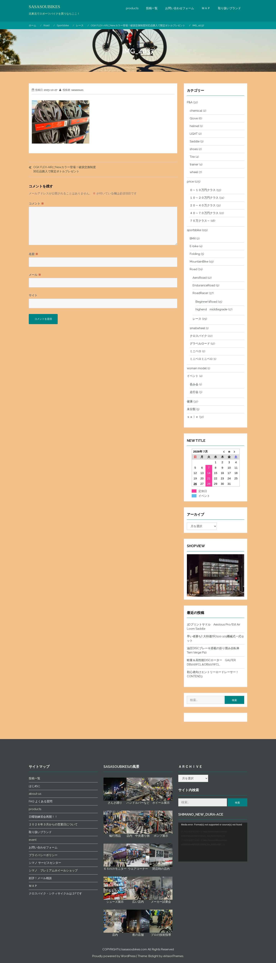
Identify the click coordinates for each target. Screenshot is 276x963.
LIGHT (194, 133)
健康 (190, 401)
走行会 (194, 392)
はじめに (34, 918)
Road (193, 269)
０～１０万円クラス (203, 190)
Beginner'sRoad (206, 301)
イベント (192, 376)
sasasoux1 (77, 89)
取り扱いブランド (229, 8)
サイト (33, 295)
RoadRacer (200, 293)
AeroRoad (200, 277)
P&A (189, 102)
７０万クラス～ (200, 220)
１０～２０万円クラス (204, 197)
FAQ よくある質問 (40, 933)
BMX (193, 238)
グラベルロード (200, 343)
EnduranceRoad (204, 285)
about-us (35, 925)
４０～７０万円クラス (204, 213)
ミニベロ (195, 351)
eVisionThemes (173, 956)
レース (197, 318)
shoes (194, 149)
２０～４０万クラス (203, 205)
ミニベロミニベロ (201, 359)
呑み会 (194, 384)
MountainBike (199, 261)
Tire (192, 157)
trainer (194, 164)
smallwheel (197, 328)
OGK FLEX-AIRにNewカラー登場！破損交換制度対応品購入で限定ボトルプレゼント (64, 169)
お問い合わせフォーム (179, 8)
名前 (33, 254)
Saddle (195, 141)
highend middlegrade (211, 309)
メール (35, 275)
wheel (194, 172)
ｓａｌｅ (192, 417)
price (190, 181)
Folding (195, 254)
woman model (197, 368)
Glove (194, 118)
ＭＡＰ (206, 8)
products (132, 8)
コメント (36, 203)
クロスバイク (198, 336)
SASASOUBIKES (44, 7)
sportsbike (194, 230)
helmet (194, 126)
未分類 (191, 409)
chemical (196, 110)
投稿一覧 (152, 8)
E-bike (194, 246)
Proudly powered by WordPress (114, 956)
